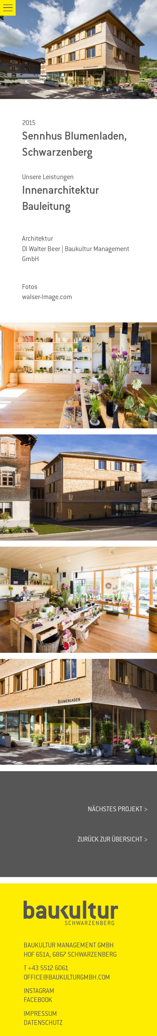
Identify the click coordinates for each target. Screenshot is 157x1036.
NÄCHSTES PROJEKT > (117, 809)
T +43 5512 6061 (46, 968)
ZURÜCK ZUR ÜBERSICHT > (112, 839)
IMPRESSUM (40, 1013)
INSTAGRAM (39, 991)
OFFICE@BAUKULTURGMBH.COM (67, 977)
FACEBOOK (38, 1000)
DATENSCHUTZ (43, 1022)
